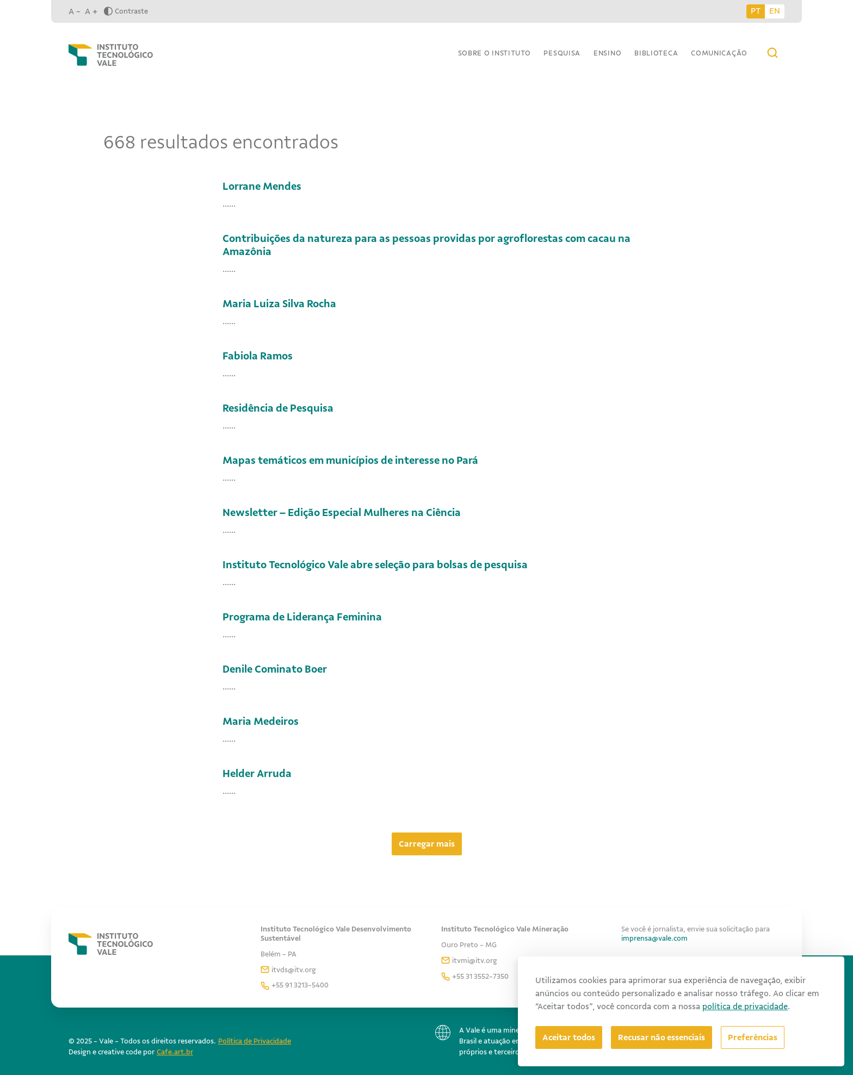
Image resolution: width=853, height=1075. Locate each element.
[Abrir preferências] (752, 1037)
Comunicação (719, 53)
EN (774, 11)
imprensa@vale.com (654, 938)
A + (91, 11)
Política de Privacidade (254, 1041)
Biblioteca (656, 53)
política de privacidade (745, 1006)
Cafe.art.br (175, 1052)
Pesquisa (561, 53)
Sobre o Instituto (494, 53)
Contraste (126, 11)
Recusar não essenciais (661, 1037)
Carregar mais (427, 844)
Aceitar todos (568, 1037)
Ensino (607, 53)
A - (75, 11)
